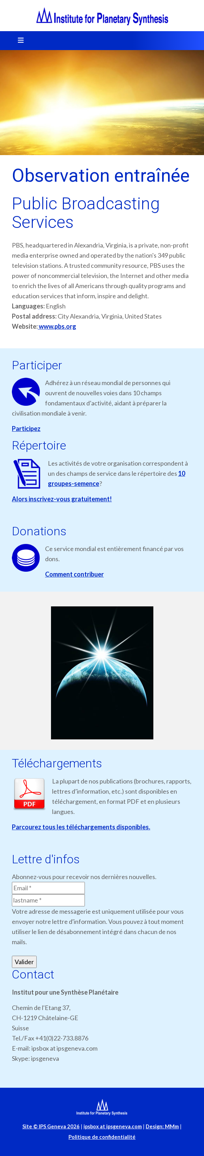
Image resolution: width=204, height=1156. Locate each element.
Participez (26, 428)
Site (51, 1126)
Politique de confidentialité (102, 1137)
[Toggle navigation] (18, 40)
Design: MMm (162, 1126)
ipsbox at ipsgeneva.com (112, 1126)
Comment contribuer (74, 574)
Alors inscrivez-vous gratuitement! (62, 499)
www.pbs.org (57, 326)
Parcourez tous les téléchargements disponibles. (81, 827)
